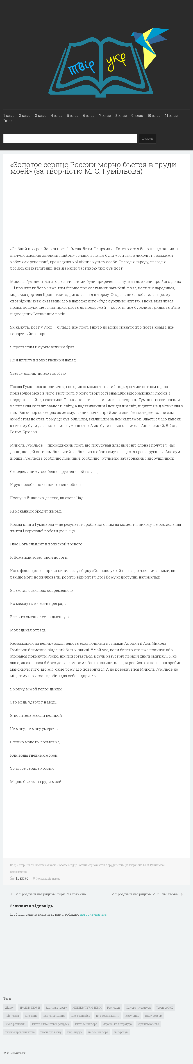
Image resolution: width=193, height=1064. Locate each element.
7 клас (105, 115)
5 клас (73, 115)
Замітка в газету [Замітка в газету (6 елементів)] (56, 1007)
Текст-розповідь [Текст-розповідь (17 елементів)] (15, 1024)
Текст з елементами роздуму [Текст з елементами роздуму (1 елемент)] (50, 1024)
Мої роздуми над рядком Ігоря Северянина (50, 894)
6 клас (89, 115)
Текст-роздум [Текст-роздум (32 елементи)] (153, 1015)
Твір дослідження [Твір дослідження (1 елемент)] (107, 1015)
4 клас (57, 115)
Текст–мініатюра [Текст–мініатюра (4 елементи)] (86, 1024)
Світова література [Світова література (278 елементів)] (138, 1007)
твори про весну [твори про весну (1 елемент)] (50, 1032)
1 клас (8, 115)
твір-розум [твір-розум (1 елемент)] (121, 1032)
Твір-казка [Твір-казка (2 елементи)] (12, 1015)
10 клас (154, 115)
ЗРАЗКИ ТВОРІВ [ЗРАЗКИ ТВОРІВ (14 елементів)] (30, 1007)
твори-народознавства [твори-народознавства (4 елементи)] (20, 1032)
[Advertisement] (96, 210)
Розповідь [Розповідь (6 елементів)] (113, 1007)
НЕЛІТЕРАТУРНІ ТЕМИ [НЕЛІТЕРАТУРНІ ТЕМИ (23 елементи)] (87, 1007)
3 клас (40, 115)
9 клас (137, 115)
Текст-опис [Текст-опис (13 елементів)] (132, 1015)
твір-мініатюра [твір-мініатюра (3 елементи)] (98, 1032)
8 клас (121, 115)
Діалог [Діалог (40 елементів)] (9, 1007)
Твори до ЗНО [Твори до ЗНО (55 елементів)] (164, 1007)
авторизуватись (93, 914)
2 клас (24, 115)
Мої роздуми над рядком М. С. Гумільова (144, 894)
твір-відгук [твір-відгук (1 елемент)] (74, 1032)
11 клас (171, 115)
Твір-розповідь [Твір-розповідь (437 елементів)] (80, 1015)
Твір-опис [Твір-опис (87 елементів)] (31, 1015)
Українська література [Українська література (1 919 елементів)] (117, 1024)
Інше (8, 120)
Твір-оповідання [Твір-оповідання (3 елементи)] (54, 1015)
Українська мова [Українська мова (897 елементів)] (148, 1024)
